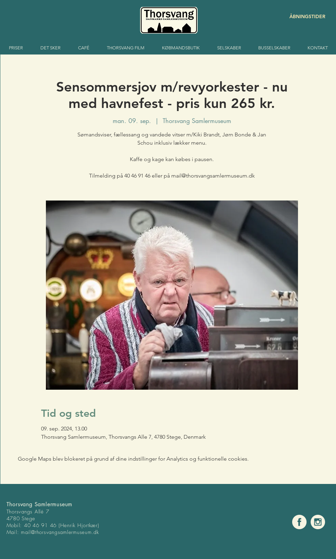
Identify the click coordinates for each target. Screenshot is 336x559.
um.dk (92, 532)
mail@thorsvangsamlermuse (53, 532)
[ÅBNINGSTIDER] (301, 16)
